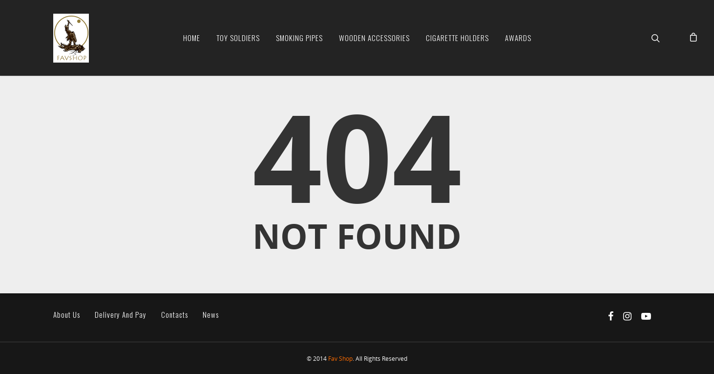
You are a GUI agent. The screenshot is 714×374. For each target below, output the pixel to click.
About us (66, 314)
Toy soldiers (238, 37)
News (211, 314)
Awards (518, 37)
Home (191, 37)
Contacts (174, 314)
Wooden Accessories (374, 37)
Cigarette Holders (457, 37)
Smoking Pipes (299, 37)
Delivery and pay (121, 314)
